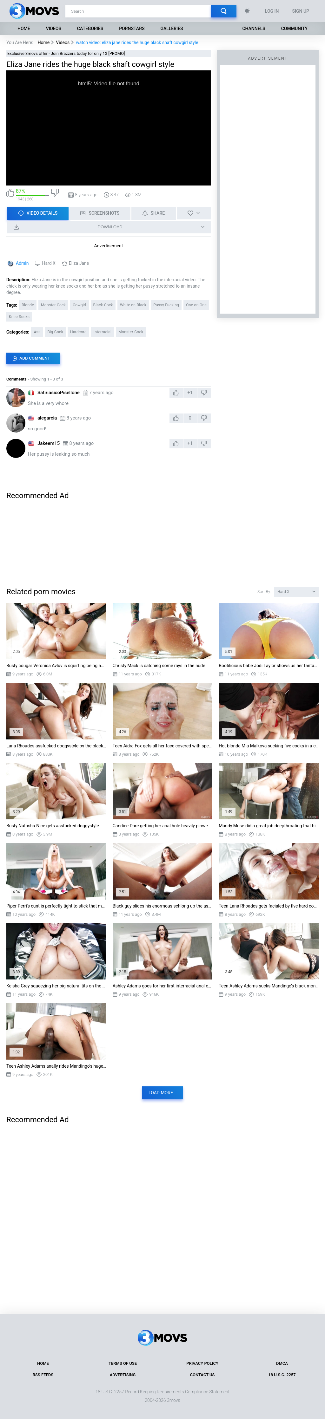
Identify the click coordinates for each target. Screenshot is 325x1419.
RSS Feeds (43, 1374)
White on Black (133, 305)
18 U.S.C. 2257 (282, 1374)
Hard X (48, 263)
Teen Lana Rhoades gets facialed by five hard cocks (269, 905)
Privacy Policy (202, 1363)
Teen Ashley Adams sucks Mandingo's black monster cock (269, 985)
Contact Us (202, 1374)
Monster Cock (53, 305)
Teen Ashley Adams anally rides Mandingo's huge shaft (56, 1066)
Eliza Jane (79, 263)
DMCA (282, 1363)
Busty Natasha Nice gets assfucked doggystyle (52, 825)
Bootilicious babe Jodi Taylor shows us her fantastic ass (269, 665)
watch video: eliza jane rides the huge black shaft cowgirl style (137, 42)
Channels (253, 28)
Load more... (162, 1092)
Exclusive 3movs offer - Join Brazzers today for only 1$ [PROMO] (66, 53)
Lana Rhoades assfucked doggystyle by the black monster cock (56, 745)
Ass (37, 332)
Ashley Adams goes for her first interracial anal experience (163, 985)
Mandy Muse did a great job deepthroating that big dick (269, 825)
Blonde (28, 305)
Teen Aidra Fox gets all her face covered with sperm (163, 745)
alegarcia (47, 418)
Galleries (171, 28)
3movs (173, 1400)
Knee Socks (19, 317)
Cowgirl (79, 305)
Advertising (123, 1374)
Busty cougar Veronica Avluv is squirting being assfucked (56, 665)
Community (294, 28)
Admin (22, 263)
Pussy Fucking (166, 305)
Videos (53, 28)
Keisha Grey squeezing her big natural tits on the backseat (56, 985)
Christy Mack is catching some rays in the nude (159, 665)
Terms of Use (123, 1363)
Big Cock (55, 332)
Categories (90, 28)
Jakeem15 (48, 443)
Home (23, 28)
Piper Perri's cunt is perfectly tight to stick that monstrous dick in (56, 905)
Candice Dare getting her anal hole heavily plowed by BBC (163, 825)
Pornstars (131, 28)
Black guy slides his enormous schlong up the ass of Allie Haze (163, 905)
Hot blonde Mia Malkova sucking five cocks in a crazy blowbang (269, 745)
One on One (196, 305)
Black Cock (103, 305)
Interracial (103, 332)
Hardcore (78, 332)
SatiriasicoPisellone (58, 392)
